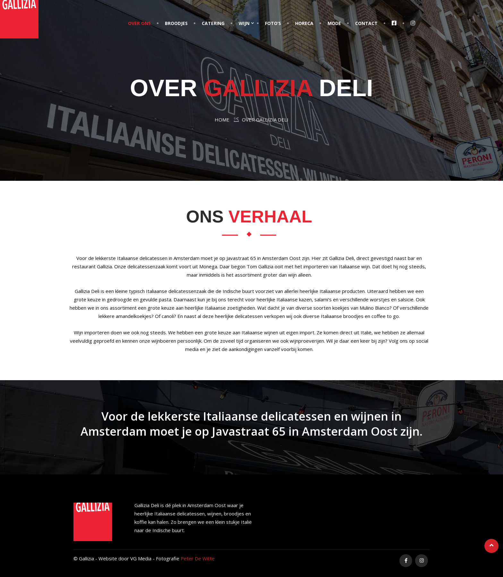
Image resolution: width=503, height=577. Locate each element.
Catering (213, 23)
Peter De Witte (198, 558)
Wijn (244, 23)
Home (222, 119)
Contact (366, 23)
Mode (334, 23)
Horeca (304, 23)
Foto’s (273, 23)
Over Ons (139, 23)
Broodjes (176, 23)
